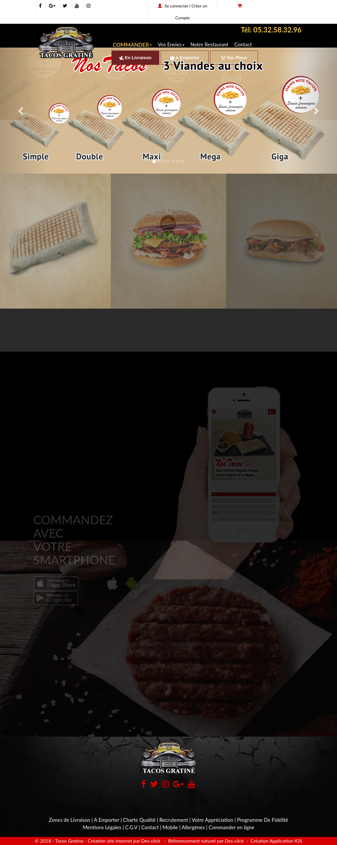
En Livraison (135, 57)
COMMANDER (132, 44)
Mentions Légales (102, 827)
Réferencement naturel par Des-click (205, 841)
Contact (243, 44)
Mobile (170, 827)
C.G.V (131, 827)
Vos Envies (171, 44)
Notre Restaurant (209, 44)
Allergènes (193, 827)
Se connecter (176, 5)
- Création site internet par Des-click (122, 841)
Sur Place (234, 57)
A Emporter (185, 57)
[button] (168, 186)
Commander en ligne (231, 827)
